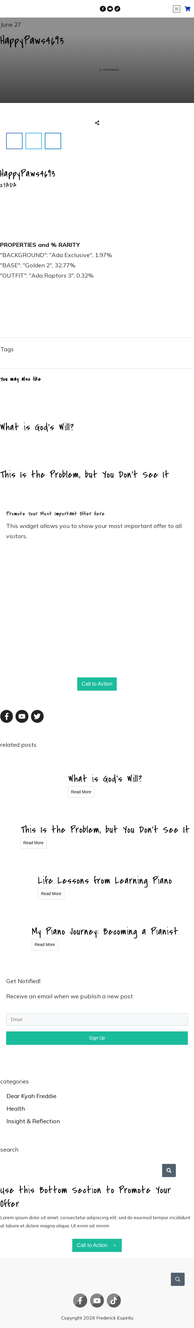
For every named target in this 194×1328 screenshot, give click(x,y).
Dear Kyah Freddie (31, 1096)
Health (15, 1108)
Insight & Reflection (33, 1121)
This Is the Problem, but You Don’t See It (97, 461)
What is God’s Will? (97, 414)
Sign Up (97, 1038)
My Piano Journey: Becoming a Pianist (105, 931)
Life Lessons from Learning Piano (105, 880)
